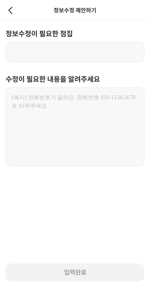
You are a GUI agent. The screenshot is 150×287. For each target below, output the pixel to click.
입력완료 (75, 272)
